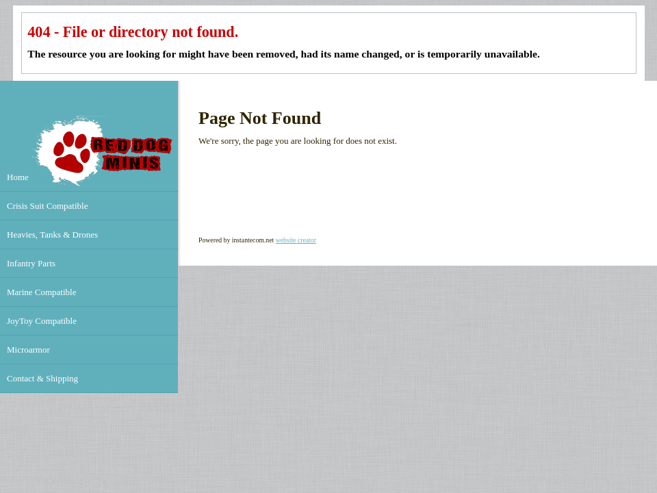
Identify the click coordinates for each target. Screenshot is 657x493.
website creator (296, 240)
